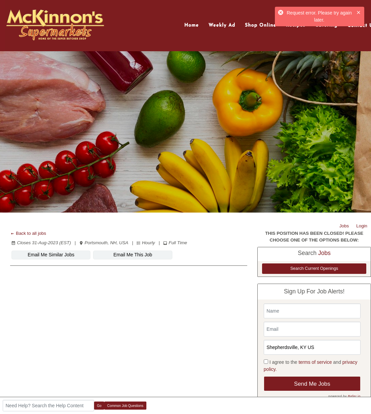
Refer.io (354, 396)
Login (361, 225)
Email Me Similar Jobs (51, 254)
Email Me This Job (132, 254)
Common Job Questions (125, 406)
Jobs (344, 225)
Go (99, 406)
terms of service (315, 362)
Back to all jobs (28, 233)
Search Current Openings (314, 268)
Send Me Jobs (312, 384)
